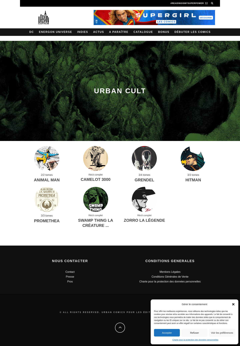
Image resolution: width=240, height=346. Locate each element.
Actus (98, 32)
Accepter (167, 332)
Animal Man (47, 180)
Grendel (144, 180)
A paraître (118, 32)
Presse (70, 276)
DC (31, 32)
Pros (70, 281)
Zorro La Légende (144, 220)
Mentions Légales (170, 271)
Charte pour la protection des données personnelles (195, 340)
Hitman (193, 180)
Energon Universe (55, 32)
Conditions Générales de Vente (170, 276)
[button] (233, 304)
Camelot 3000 (95, 179)
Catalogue (143, 32)
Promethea (47, 221)
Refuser (194, 332)
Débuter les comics (192, 32)
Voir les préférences (222, 332)
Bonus (163, 32)
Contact (69, 271)
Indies (82, 32)
